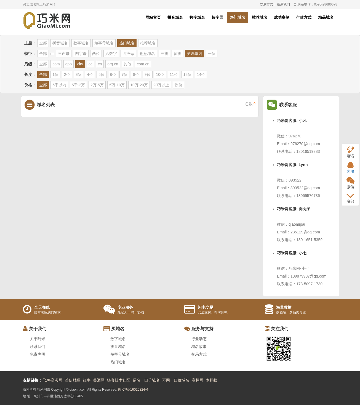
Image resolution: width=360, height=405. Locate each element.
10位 (160, 74)
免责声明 (37, 354)
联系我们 (283, 4)
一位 (211, 53)
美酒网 (99, 380)
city (80, 64)
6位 (113, 74)
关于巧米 (37, 339)
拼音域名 (175, 17)
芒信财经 (72, 380)
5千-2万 (78, 85)
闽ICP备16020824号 (133, 389)
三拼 (164, 53)
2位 (67, 74)
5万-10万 (117, 85)
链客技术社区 (118, 380)
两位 (96, 53)
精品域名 (326, 17)
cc (90, 64)
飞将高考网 (52, 380)
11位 (174, 74)
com (56, 64)
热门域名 (237, 17)
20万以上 (161, 85)
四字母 (81, 53)
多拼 (177, 53)
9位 (148, 74)
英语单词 (194, 53)
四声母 (128, 53)
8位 (136, 74)
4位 (90, 74)
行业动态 (199, 339)
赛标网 (197, 380)
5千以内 (59, 85)
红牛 (86, 380)
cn (100, 64)
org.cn (112, 64)
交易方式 (266, 4)
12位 (187, 74)
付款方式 (303, 17)
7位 (124, 74)
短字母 (217, 17)
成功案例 (281, 17)
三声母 (64, 53)
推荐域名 (259, 17)
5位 (101, 74)
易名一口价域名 (146, 380)
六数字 (111, 53)
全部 (43, 43)
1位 (55, 74)
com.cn (143, 64)
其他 (127, 64)
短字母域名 (104, 43)
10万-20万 (139, 85)
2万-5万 (97, 85)
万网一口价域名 (175, 380)
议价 (178, 85)
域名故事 (199, 346)
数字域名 (197, 17)
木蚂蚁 (211, 380)
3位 (79, 74)
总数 (250, 104)
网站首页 (153, 17)
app (68, 64)
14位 (201, 74)
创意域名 (147, 53)
